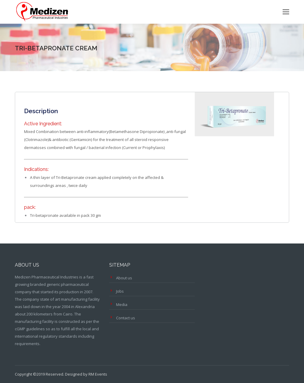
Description (41, 111)
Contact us (125, 317)
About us (124, 278)
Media (121, 304)
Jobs (120, 291)
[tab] (41, 108)
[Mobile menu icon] (286, 12)
